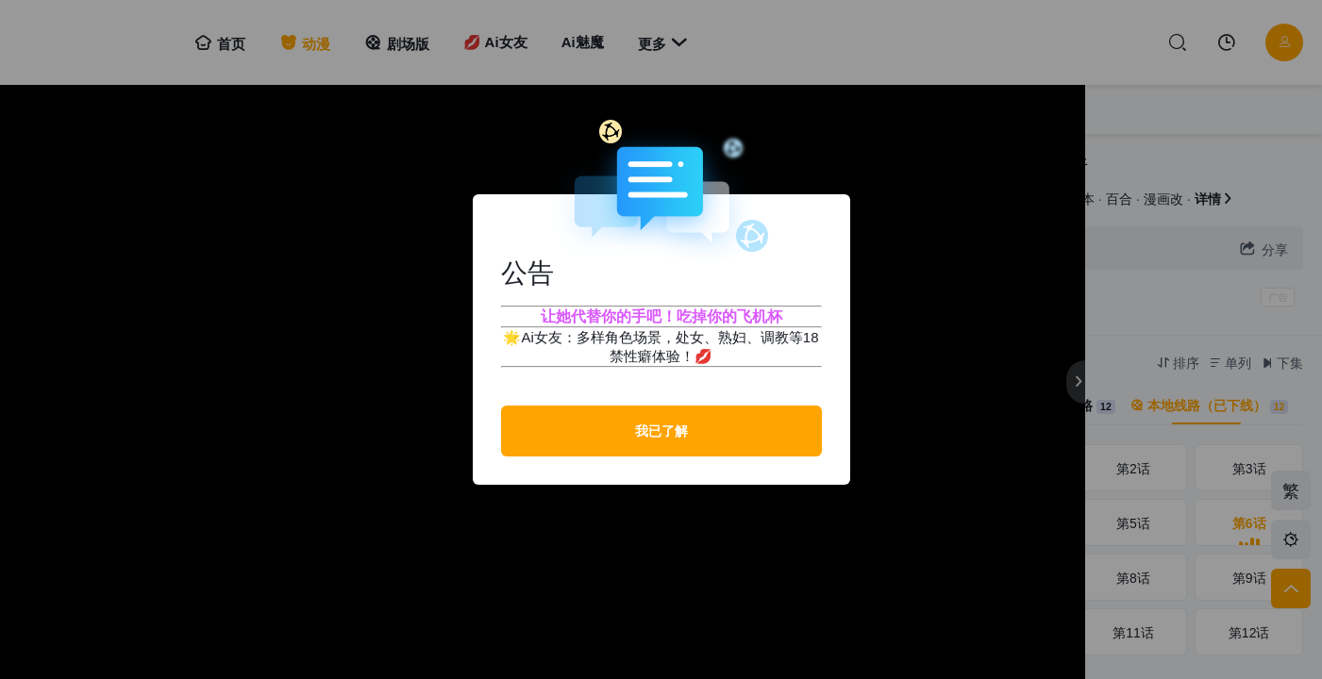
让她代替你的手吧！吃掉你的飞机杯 (661, 316)
